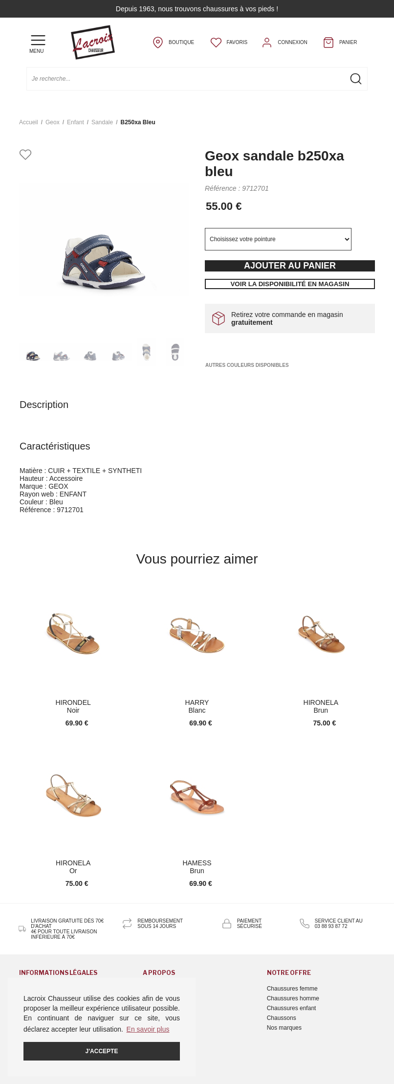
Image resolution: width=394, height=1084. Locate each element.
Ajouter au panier (290, 266)
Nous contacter (162, 998)
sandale (102, 122)
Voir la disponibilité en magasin (289, 284)
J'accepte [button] (102, 1051)
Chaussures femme (292, 988)
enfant (75, 122)
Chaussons (281, 1018)
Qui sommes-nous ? (169, 988)
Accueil (28, 122)
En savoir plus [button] (148, 1029)
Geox (52, 122)
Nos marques (284, 1027)
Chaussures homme (293, 998)
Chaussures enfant (291, 1008)
